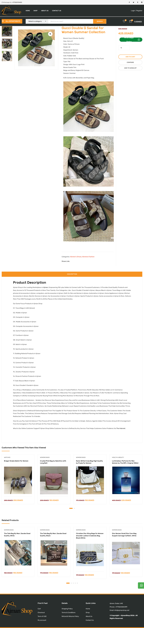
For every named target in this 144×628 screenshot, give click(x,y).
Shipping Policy (67, 609)
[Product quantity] (124, 48)
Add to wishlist (130, 68)
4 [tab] (75, 583)
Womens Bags (45, 457)
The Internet (120, 428)
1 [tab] (71, 508)
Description (72, 274)
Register (139, 11)
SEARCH (100, 21)
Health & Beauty (118, 457)
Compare (130, 62)
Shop (35, 10)
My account (42, 620)
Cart (39, 609)
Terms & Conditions (68, 612)
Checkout (41, 612)
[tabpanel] (18, 481)
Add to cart (130, 57)
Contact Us (56, 10)
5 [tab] (77, 583)
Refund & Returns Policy (70, 616)
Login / (133, 11)
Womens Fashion (88, 257)
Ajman (45, 287)
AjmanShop (125, 615)
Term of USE (42, 616)
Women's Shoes (76, 257)
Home (28, 10)
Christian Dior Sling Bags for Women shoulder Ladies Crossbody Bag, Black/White (90, 536)
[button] (130, 21)
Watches (7, 457)
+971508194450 (17, 2)
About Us (44, 10)
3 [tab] (73, 583)
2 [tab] (74, 508)
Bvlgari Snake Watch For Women (16, 461)
